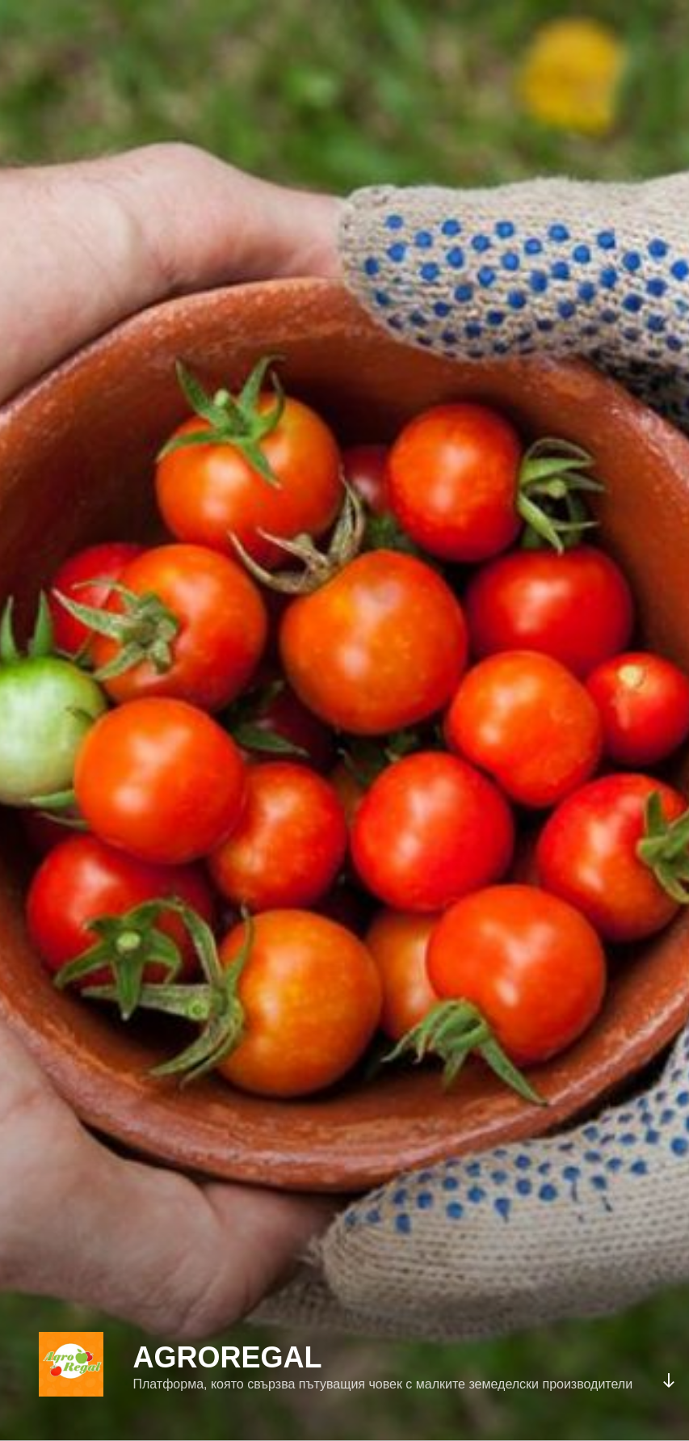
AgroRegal (226, 1357)
